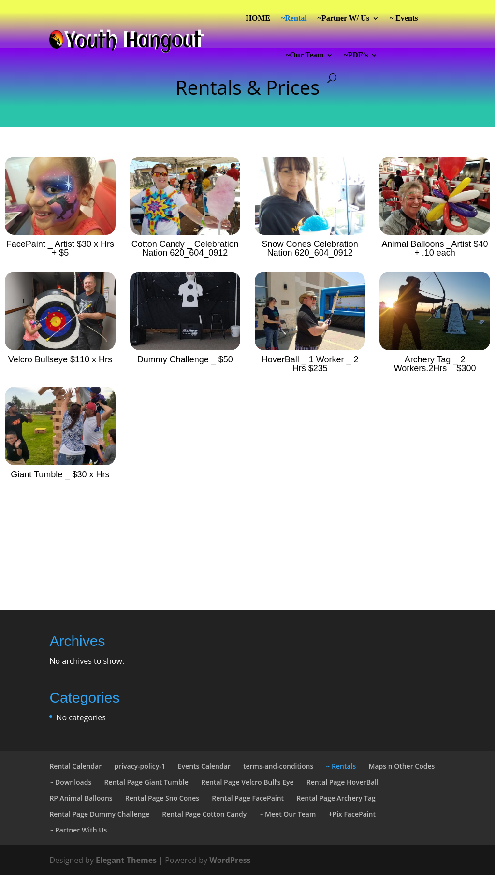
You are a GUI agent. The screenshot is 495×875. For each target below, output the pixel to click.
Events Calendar (204, 766)
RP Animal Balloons (80, 798)
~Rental (294, 18)
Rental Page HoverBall (342, 782)
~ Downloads (70, 782)
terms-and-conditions (278, 766)
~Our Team (304, 55)
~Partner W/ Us (343, 18)
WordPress (229, 860)
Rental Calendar (75, 766)
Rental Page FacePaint (248, 798)
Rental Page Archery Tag (335, 798)
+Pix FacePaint (352, 813)
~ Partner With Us (78, 829)
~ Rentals (341, 766)
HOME (258, 18)
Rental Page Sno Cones (162, 798)
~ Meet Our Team (287, 813)
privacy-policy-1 (139, 766)
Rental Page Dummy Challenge (99, 813)
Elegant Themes (126, 860)
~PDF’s (356, 55)
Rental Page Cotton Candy (204, 813)
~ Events (404, 18)
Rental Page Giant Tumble (146, 782)
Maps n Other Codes (401, 766)
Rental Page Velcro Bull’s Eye (247, 782)
